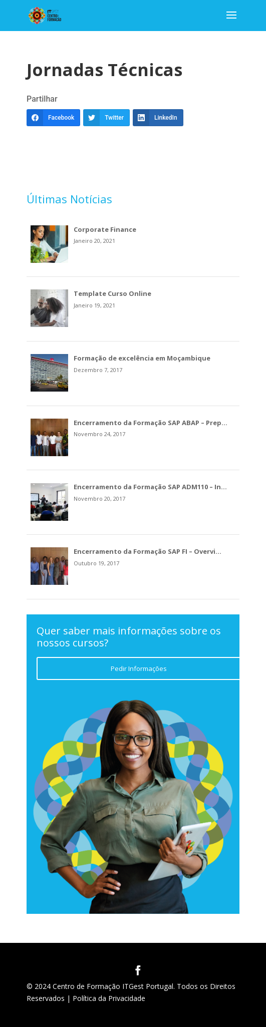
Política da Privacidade (109, 998)
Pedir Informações (139, 668)
